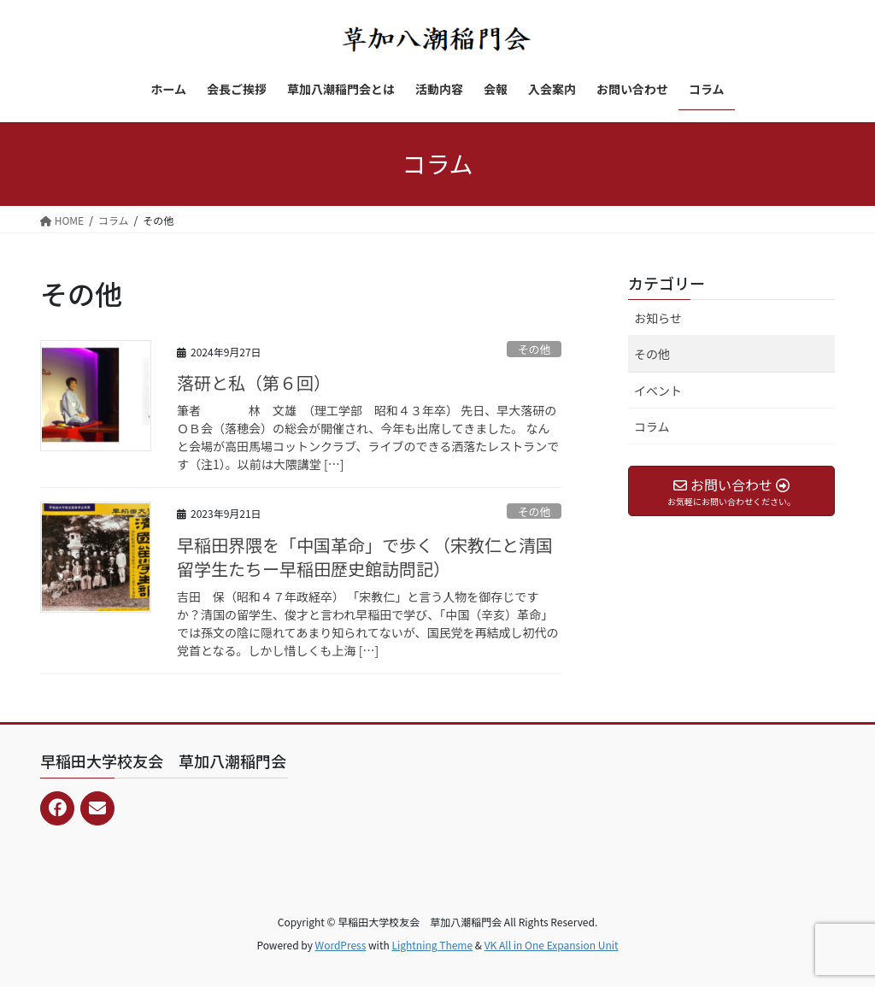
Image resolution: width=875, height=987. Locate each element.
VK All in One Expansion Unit (551, 944)
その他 (534, 349)
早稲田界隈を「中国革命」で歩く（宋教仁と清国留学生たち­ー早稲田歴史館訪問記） (365, 556)
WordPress (341, 944)
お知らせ (658, 317)
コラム (652, 426)
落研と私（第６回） (254, 382)
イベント (658, 390)
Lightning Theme (432, 944)
